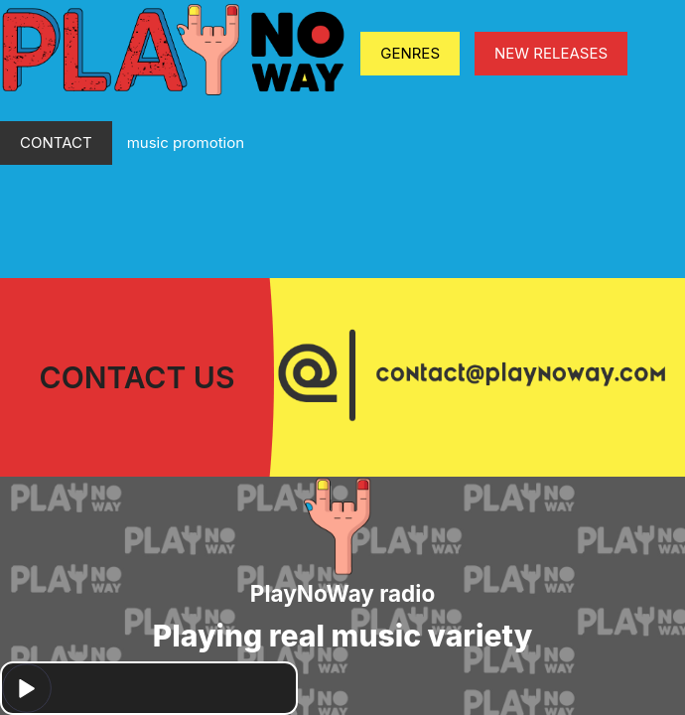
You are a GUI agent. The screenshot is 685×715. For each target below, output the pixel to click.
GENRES (410, 53)
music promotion (185, 142)
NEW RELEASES (551, 53)
